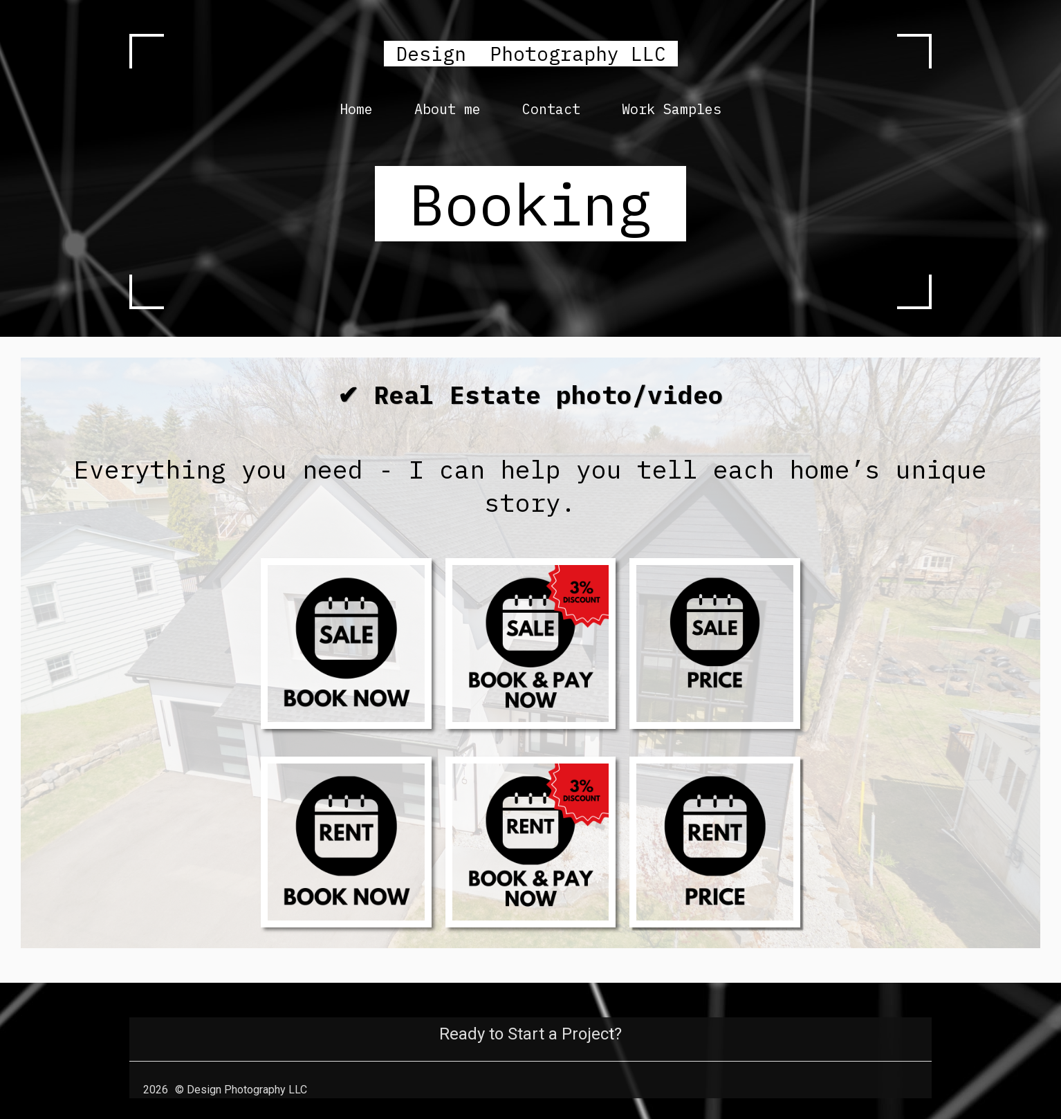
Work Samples (671, 109)
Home (356, 109)
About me (447, 109)
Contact (551, 109)
